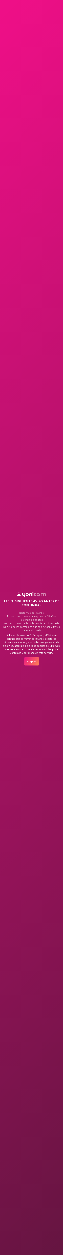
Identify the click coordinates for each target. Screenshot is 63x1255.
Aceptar (31, 661)
